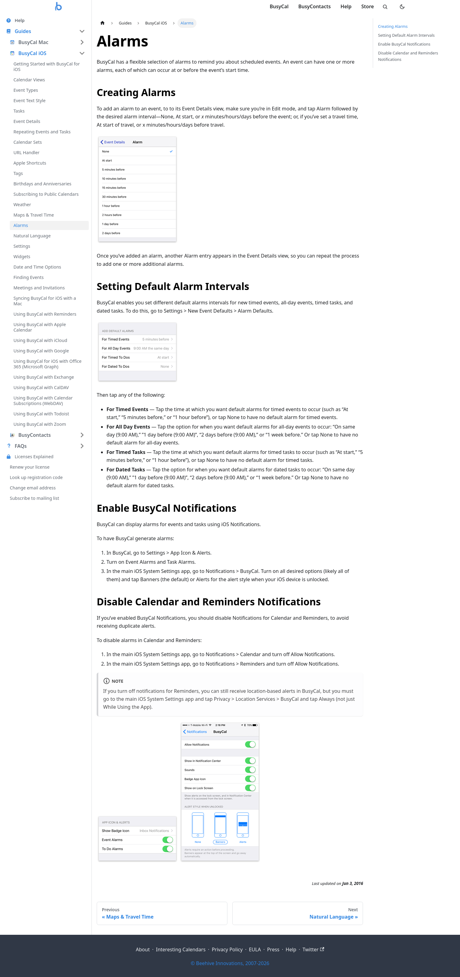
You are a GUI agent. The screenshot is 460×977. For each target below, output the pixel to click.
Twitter (313, 949)
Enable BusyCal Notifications (404, 44)
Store (367, 6)
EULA (255, 949)
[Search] (385, 6)
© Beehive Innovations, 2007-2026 (230, 963)
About (143, 949)
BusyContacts (314, 6)
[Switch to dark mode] (402, 6)
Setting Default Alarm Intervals (406, 35)
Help (345, 6)
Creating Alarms (393, 26)
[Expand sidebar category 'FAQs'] (82, 446)
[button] (45, 31)
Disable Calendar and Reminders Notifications (408, 56)
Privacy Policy (227, 949)
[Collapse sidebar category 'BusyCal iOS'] (82, 53)
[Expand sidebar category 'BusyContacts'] (82, 435)
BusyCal (279, 6)
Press (273, 949)
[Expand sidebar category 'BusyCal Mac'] (82, 42)
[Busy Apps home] (59, 7)
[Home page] (102, 23)
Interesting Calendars (180, 949)
